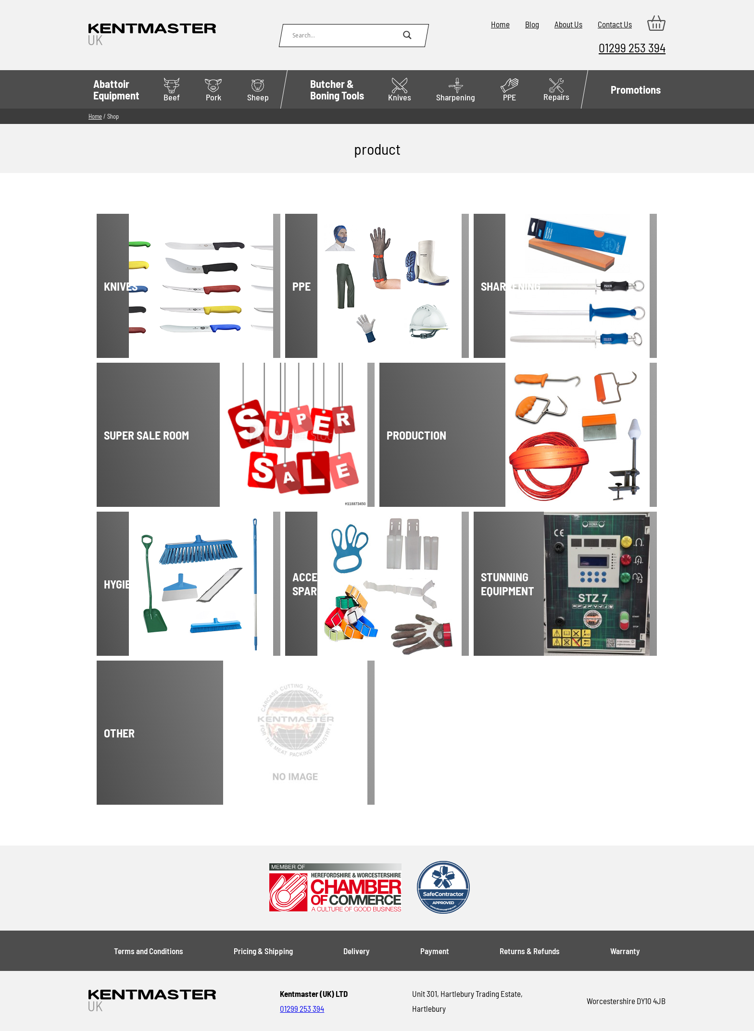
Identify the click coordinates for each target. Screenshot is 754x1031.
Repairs (556, 90)
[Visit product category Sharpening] (521, 286)
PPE (509, 90)
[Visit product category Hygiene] (144, 584)
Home (500, 24)
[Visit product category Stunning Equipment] (521, 584)
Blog (532, 24)
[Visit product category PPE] (332, 286)
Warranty (625, 951)
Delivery (356, 951)
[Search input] (345, 35)
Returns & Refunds (530, 951)
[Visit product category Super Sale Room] (191, 435)
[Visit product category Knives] (144, 286)
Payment (434, 951)
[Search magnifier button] (407, 35)
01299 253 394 (632, 47)
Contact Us (615, 24)
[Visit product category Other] (191, 733)
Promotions (636, 89)
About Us (568, 24)
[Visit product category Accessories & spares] (332, 584)
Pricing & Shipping (263, 951)
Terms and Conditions (148, 951)
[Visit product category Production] (474, 435)
